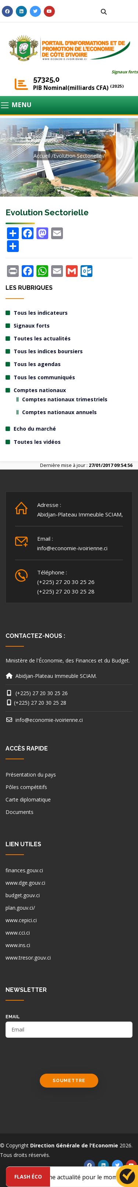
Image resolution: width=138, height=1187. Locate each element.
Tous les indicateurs (41, 312)
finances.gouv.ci (24, 870)
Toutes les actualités (42, 338)
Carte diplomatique (28, 799)
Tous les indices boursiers (48, 351)
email (13, 1016)
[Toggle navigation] (69, 105)
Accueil (41, 155)
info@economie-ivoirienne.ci (72, 548)
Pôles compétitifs (26, 787)
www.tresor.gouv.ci (28, 957)
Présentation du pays (31, 774)
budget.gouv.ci (23, 895)
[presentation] (61, 1059)
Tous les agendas (37, 364)
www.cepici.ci (21, 920)
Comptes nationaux (40, 390)
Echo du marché (35, 428)
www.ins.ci (18, 945)
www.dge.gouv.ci (25, 882)
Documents (19, 811)
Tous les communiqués (44, 377)
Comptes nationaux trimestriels (64, 399)
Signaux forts (125, 71)
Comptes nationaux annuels (59, 412)
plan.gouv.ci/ (20, 907)
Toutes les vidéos (37, 441)
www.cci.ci (18, 932)
